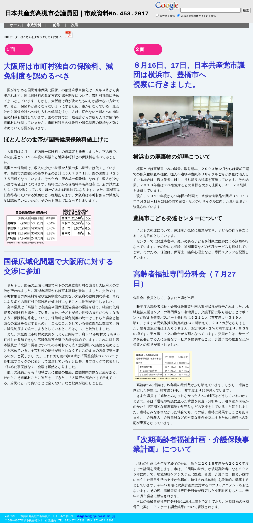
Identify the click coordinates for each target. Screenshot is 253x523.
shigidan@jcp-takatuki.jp (96, 515)
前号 (55, 25)
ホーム (15, 25)
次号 (74, 25)
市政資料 (34, 25)
